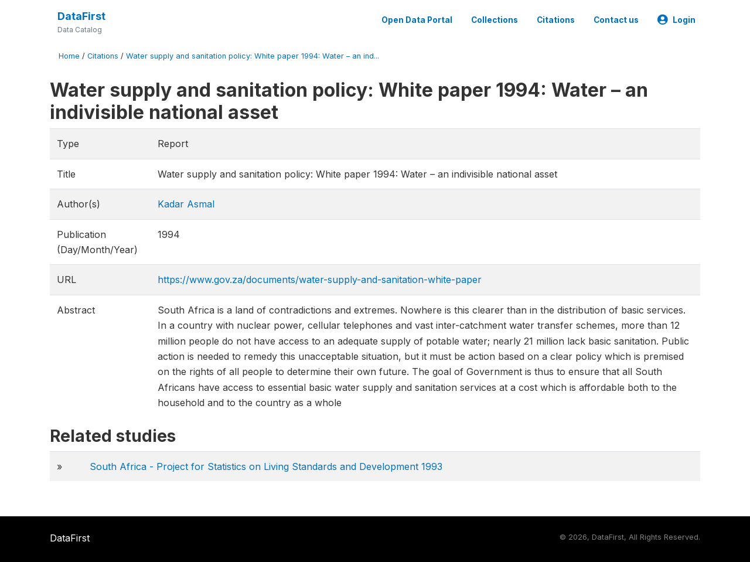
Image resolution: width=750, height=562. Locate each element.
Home (69, 56)
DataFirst (81, 16)
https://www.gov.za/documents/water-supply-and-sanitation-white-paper (320, 279)
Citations (556, 20)
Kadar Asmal (186, 204)
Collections (494, 20)
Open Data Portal (416, 20)
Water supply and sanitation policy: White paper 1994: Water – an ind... (252, 56)
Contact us (616, 20)
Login (676, 20)
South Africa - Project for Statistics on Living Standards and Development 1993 (266, 466)
